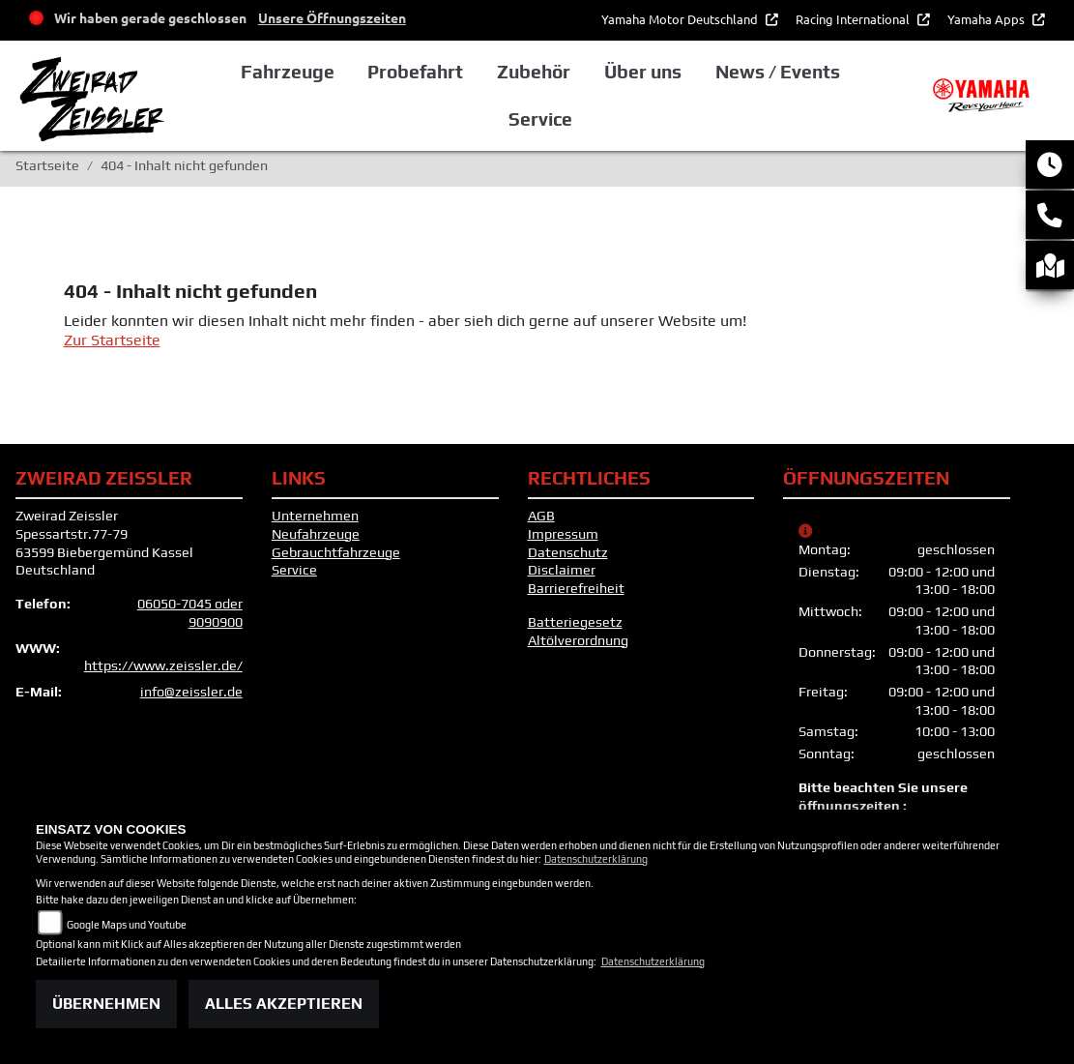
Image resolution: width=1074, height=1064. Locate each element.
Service (294, 569)
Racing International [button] (854, 19)
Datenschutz (568, 552)
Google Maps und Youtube (127, 925)
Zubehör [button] (533, 71)
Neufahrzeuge (316, 534)
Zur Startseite (112, 340)
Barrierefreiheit (576, 588)
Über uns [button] (643, 71)
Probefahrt (415, 71)
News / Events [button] (777, 71)
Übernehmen (106, 1003)
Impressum (563, 534)
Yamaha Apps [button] (987, 19)
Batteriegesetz (575, 622)
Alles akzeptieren (284, 1003)
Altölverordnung (578, 640)
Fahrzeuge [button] (287, 71)
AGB (541, 515)
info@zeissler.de (191, 691)
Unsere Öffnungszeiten (332, 17)
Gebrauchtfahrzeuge (336, 552)
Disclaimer (561, 569)
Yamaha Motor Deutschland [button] (681, 19)
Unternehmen (315, 515)
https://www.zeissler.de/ (163, 665)
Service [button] (540, 119)
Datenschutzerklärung (596, 859)
